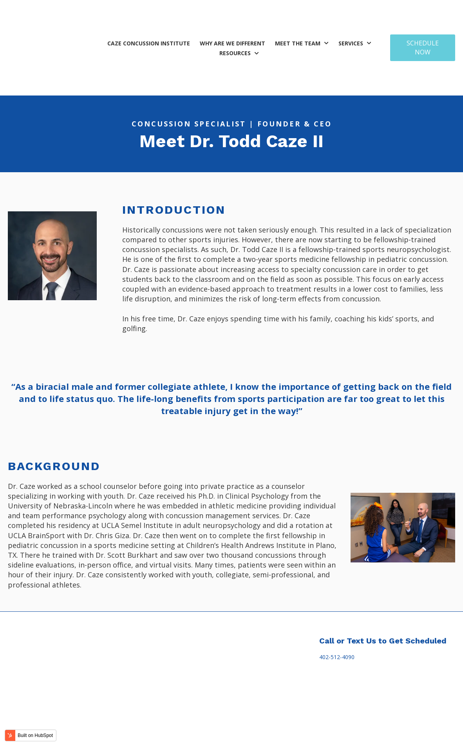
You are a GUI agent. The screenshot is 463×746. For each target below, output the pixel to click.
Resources (235, 23)
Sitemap (317, 736)
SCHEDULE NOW (423, 18)
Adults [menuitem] (153, 669)
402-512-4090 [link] (336, 598)
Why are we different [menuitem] (112, 638)
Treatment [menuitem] (161, 638)
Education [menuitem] (222, 638)
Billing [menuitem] (249, 638)
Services (350, 14)
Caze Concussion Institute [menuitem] (41, 638)
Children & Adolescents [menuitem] (175, 654)
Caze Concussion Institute (148, 14)
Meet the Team (297, 14)
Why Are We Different (232, 14)
